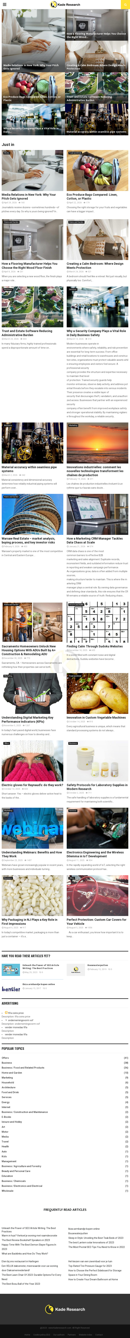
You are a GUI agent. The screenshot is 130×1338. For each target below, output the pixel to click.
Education (7, 1176)
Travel (5, 1141)
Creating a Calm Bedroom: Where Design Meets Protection (96, 67)
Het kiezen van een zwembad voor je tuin (90, 1261)
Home (27, 1335)
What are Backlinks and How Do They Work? (25, 1253)
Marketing (73, 425)
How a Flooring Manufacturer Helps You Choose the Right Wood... (96, 35)
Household (8, 1082)
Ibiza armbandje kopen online (39, 984)
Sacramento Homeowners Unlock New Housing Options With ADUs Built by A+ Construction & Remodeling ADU (29, 650)
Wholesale (7, 1191)
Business (8, 289)
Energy (5, 1102)
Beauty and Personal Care (16, 1171)
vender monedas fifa (16, 1027)
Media (6, 153)
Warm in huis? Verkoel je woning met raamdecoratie (29, 1235)
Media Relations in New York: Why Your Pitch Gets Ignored (31, 67)
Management (9, 1161)
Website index (85, 1335)
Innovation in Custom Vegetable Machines (96, 717)
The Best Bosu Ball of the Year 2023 (21, 1283)
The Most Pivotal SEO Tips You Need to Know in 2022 (96, 1247)
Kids (4, 1156)
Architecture (8, 1087)
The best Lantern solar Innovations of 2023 (91, 1242)
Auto (4, 1151)
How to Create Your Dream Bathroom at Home (93, 1279)
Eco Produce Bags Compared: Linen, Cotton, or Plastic (32, 99)
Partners (72, 1335)
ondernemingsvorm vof (20, 1020)
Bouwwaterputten (98, 965)
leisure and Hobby (76, 605)
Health (5, 1146)
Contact (99, 1335)
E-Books (6, 1117)
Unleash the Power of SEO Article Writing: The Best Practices (41, 966)
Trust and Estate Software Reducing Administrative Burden (89, 99)
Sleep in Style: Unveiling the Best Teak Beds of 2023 (95, 1238)
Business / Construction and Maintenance (25, 1112)
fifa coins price (16, 1013)
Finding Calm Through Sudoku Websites (95, 646)
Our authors (58, 1335)
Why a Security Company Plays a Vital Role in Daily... (31, 130)
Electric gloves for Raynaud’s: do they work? (32, 785)
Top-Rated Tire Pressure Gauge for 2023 (90, 1266)
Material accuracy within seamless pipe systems (96, 132)
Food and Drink (75, 153)
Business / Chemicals (14, 1181)
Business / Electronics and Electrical (22, 1186)
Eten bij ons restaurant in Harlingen (20, 1261)
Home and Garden (11, 222)
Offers (6, 743)
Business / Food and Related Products (23, 1067)
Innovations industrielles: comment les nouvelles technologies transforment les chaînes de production (95, 471)
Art (3, 1127)
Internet (6, 1107)
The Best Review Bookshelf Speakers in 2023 (26, 1240)
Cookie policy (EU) (41, 1335)
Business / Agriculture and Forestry (21, 1166)
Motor (5, 1131)
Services (73, 289)
